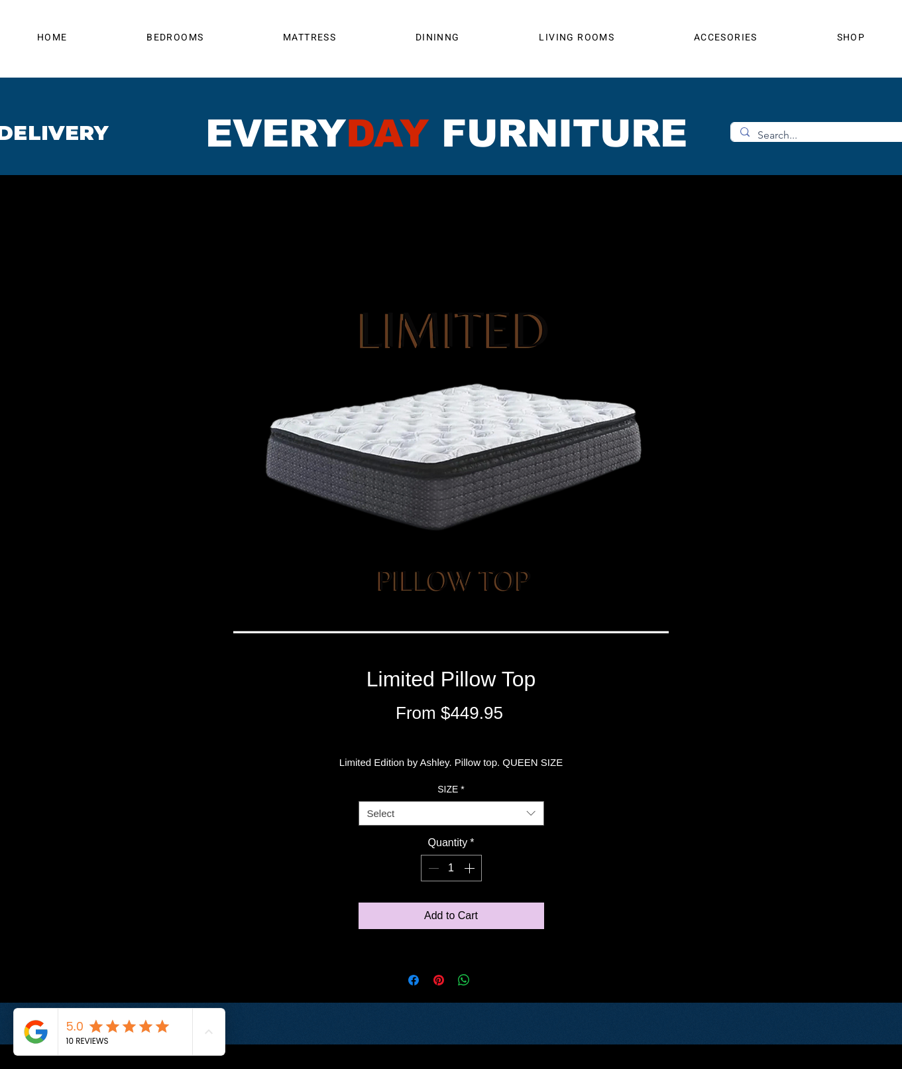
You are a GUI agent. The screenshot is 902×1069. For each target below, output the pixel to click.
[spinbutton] (451, 868)
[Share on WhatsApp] (464, 980)
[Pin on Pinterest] (439, 980)
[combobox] (451, 813)
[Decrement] (432, 868)
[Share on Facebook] (414, 980)
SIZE (451, 789)
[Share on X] (489, 980)
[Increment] (470, 868)
